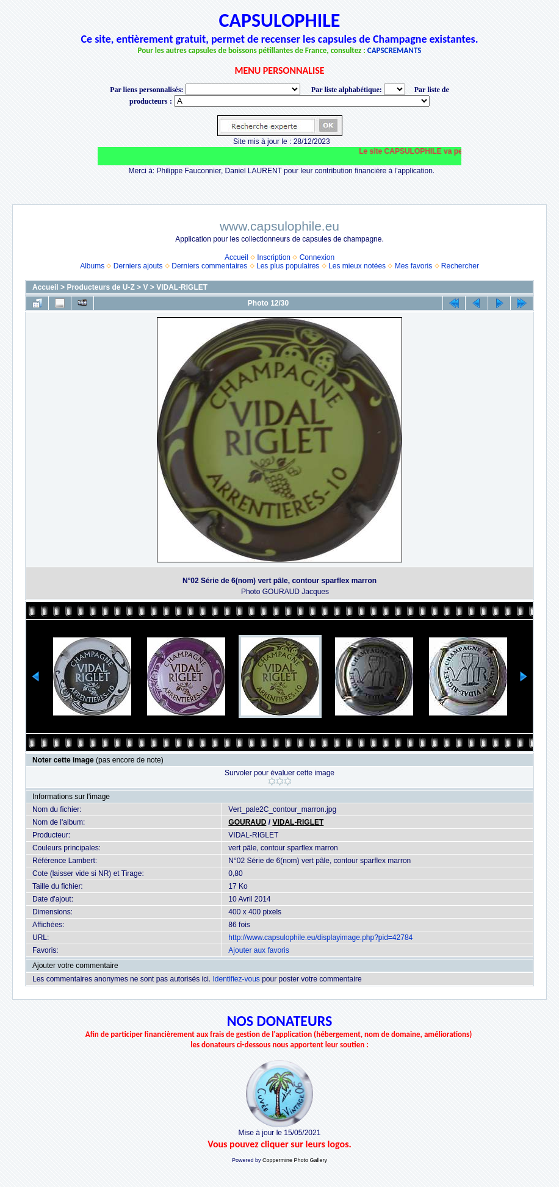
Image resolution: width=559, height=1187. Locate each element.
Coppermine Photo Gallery (294, 1160)
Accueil (236, 257)
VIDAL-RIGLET (181, 287)
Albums (92, 266)
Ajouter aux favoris (258, 950)
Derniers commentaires (209, 266)
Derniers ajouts (138, 266)
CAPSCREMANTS (394, 50)
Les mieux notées (357, 266)
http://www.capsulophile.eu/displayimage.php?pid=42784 (320, 937)
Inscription (273, 257)
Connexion (317, 257)
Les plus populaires (287, 266)
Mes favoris (413, 266)
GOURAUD (247, 822)
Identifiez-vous (235, 979)
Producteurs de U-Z (100, 287)
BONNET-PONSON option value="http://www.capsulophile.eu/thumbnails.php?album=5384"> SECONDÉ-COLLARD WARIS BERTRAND (302, 101)
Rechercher (460, 266)
